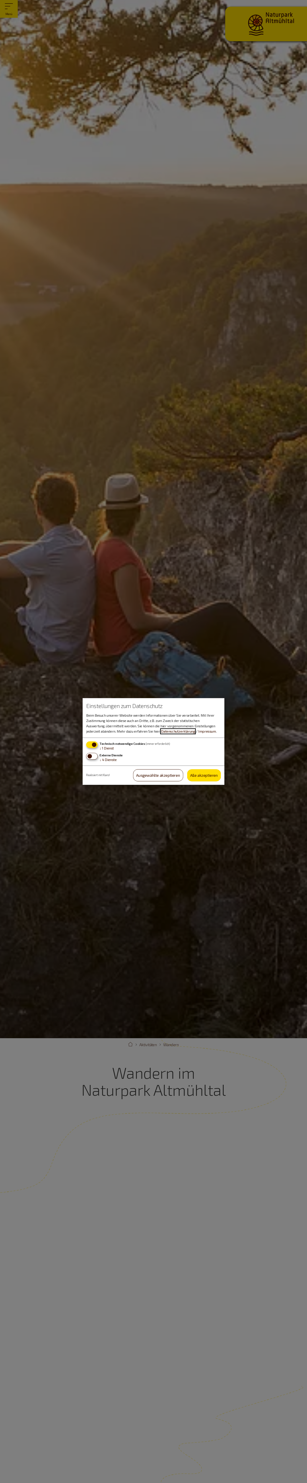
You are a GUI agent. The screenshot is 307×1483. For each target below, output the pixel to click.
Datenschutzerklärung (178, 731)
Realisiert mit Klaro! (98, 775)
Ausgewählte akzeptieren (158, 775)
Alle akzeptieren (204, 775)
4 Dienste (108, 759)
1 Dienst (106, 748)
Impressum (207, 731)
